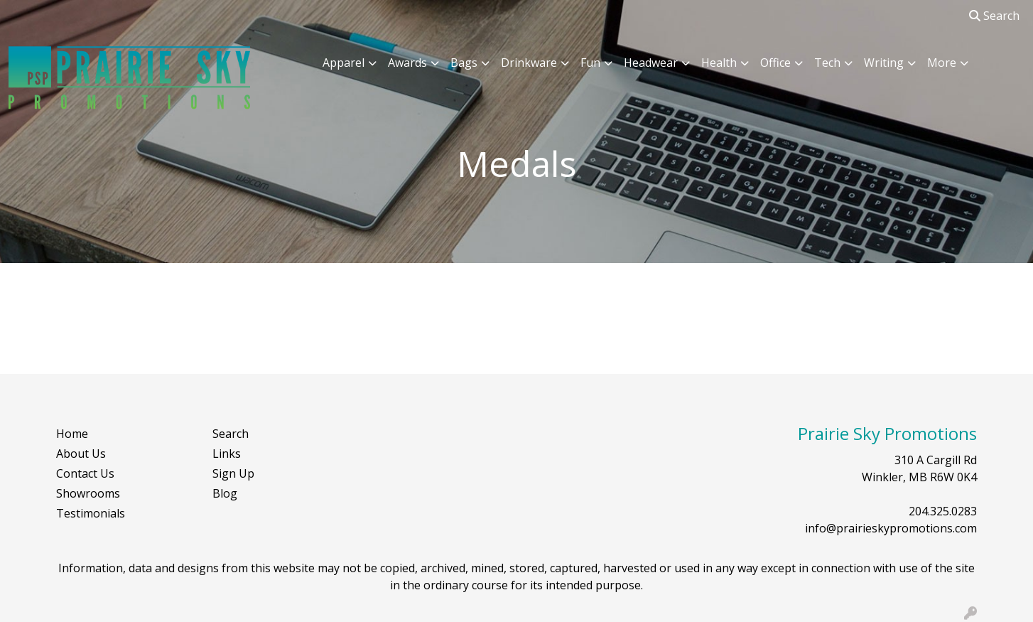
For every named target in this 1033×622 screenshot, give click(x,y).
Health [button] (719, 62)
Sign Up (233, 473)
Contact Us (85, 473)
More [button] (941, 62)
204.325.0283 (943, 511)
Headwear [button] (651, 62)
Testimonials (90, 513)
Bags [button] (463, 62)
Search (994, 15)
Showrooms (88, 493)
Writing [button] (884, 62)
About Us (81, 453)
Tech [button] (827, 62)
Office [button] (775, 62)
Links (226, 453)
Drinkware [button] (529, 62)
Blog (224, 493)
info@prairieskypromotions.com (891, 528)
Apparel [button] (343, 62)
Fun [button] (590, 62)
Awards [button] (407, 62)
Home (72, 433)
